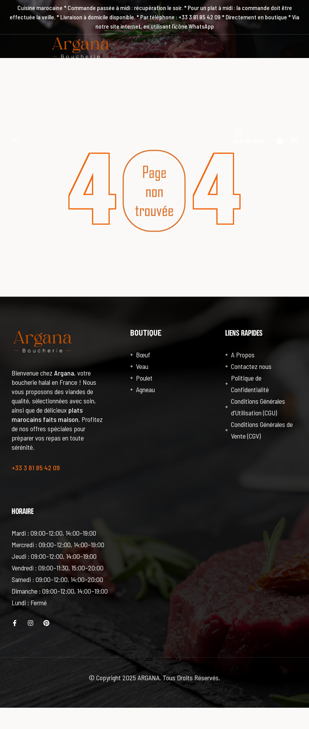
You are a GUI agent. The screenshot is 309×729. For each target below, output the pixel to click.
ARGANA (149, 677)
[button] (294, 140)
